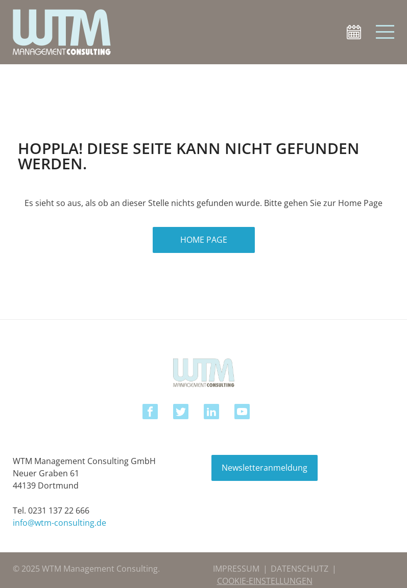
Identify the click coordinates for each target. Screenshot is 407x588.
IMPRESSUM (236, 568)
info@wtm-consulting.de (59, 522)
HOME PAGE (203, 239)
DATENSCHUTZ (299, 568)
